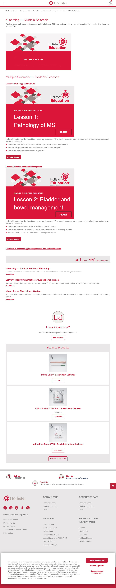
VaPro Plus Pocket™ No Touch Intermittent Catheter (58, 444)
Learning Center (49, 503)
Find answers (58, 337)
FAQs (45, 509)
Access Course (13, 157)
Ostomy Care (48, 524)
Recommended (98, 259)
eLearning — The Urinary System (23, 291)
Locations (83, 534)
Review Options (97, 565)
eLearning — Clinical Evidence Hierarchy (27, 268)
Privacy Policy (9, 523)
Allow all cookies (97, 560)
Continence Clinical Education (30, 11)
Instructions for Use (51, 534)
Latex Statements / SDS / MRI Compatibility (55, 539)
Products (48, 518)
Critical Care (48, 531)
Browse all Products (58, 459)
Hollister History (85, 538)
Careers (82, 528)
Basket (110, 3)
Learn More (58, 381)
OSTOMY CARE (50, 497)
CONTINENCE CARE (88, 497)
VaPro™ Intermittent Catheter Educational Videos (32, 279)
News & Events (85, 541)
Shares (81, 259)
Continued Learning (49, 11)
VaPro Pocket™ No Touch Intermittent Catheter (58, 408)
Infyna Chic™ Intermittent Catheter (58, 374)
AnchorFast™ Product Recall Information (15, 531)
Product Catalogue (50, 545)
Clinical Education (50, 506)
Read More (10, 274)
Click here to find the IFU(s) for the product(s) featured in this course (33, 248)
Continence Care (11, 11)
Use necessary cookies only (97, 572)
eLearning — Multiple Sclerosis (70, 11)
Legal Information (10, 519)
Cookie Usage (9, 526)
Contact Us (83, 531)
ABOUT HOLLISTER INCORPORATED (88, 520)
